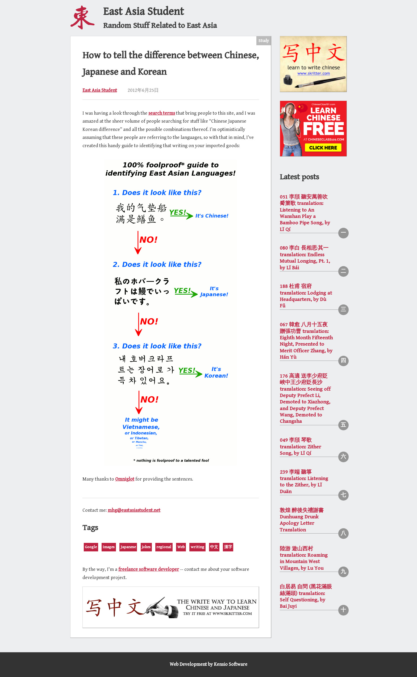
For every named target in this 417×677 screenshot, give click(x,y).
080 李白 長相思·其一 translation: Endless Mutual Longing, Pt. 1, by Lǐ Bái (305, 258)
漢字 (228, 547)
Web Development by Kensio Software (208, 664)
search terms (161, 113)
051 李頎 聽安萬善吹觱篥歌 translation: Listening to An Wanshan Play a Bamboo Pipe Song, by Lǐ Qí (305, 213)
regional (163, 547)
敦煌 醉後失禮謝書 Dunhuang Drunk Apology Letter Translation (302, 520)
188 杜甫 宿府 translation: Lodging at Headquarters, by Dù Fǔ (306, 296)
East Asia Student (99, 90)
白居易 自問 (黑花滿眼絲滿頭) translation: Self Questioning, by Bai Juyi (306, 596)
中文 (214, 547)
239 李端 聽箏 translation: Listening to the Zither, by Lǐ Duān (304, 482)
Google (91, 547)
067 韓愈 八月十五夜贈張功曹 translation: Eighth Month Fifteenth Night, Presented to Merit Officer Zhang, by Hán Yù (306, 341)
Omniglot (124, 479)
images (109, 547)
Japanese (128, 547)
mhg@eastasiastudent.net (134, 510)
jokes (146, 547)
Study (263, 40)
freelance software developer (148, 569)
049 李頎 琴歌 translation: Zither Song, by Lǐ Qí (300, 446)
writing (197, 547)
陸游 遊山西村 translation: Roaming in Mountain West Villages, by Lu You (304, 558)
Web (181, 547)
